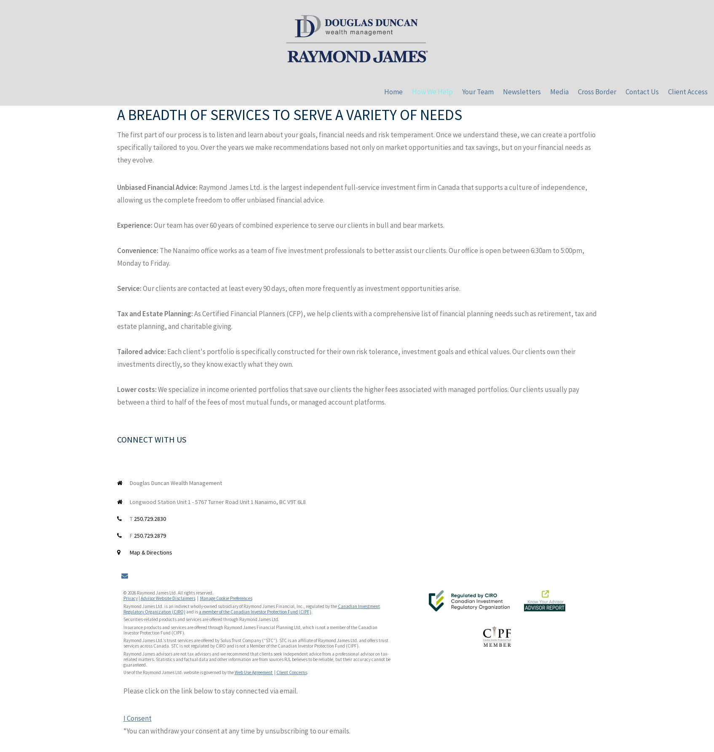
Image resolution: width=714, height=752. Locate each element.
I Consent (137, 718)
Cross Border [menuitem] (597, 91)
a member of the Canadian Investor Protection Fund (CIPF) (255, 612)
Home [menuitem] (393, 91)
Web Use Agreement (254, 672)
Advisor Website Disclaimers (168, 598)
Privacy (130, 598)
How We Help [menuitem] (432, 91)
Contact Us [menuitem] (642, 91)
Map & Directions (151, 552)
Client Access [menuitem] (688, 91)
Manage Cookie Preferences (226, 598)
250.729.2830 (150, 519)
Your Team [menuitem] (478, 91)
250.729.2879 (150, 535)
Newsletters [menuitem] (522, 91)
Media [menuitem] (559, 91)
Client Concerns (291, 672)
